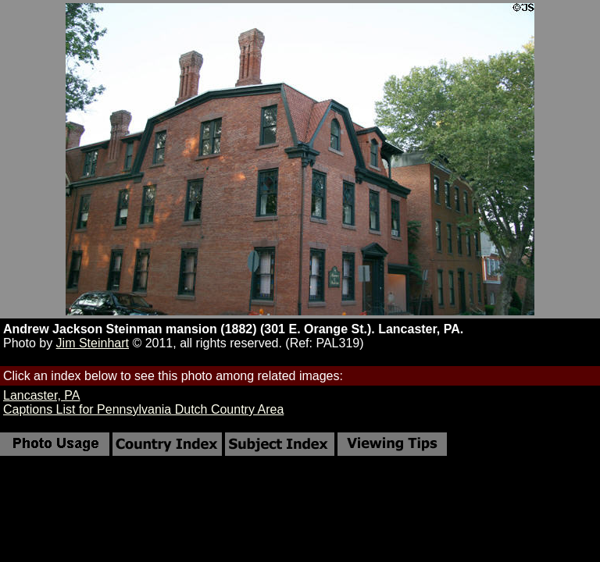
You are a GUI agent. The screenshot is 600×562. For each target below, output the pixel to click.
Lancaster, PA (41, 395)
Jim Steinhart (92, 343)
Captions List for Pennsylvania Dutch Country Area (143, 409)
